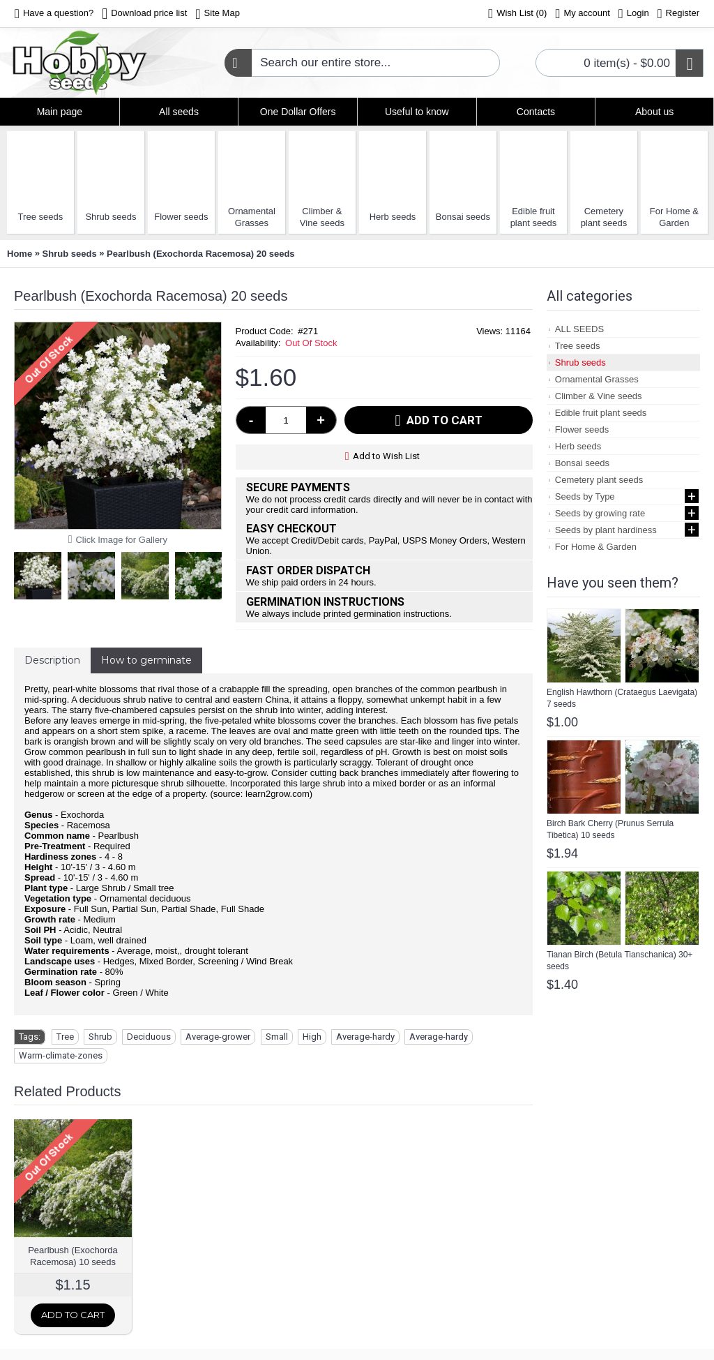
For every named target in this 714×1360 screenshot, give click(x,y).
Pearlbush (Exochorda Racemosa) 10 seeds (73, 1256)
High (312, 1036)
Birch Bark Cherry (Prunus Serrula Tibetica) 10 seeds (610, 829)
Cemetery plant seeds (604, 217)
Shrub (100, 1036)
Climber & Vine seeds (322, 217)
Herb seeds (393, 216)
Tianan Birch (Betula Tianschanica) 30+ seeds (619, 960)
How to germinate (146, 660)
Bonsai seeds (463, 216)
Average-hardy (365, 1036)
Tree (65, 1036)
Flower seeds (181, 216)
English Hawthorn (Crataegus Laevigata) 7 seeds (622, 698)
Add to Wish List (386, 456)
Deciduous (149, 1036)
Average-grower (217, 1036)
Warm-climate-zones (60, 1055)
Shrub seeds (110, 216)
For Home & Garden (674, 217)
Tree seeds (40, 216)
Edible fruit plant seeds (533, 217)
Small (277, 1036)
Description (52, 660)
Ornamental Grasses (251, 217)
